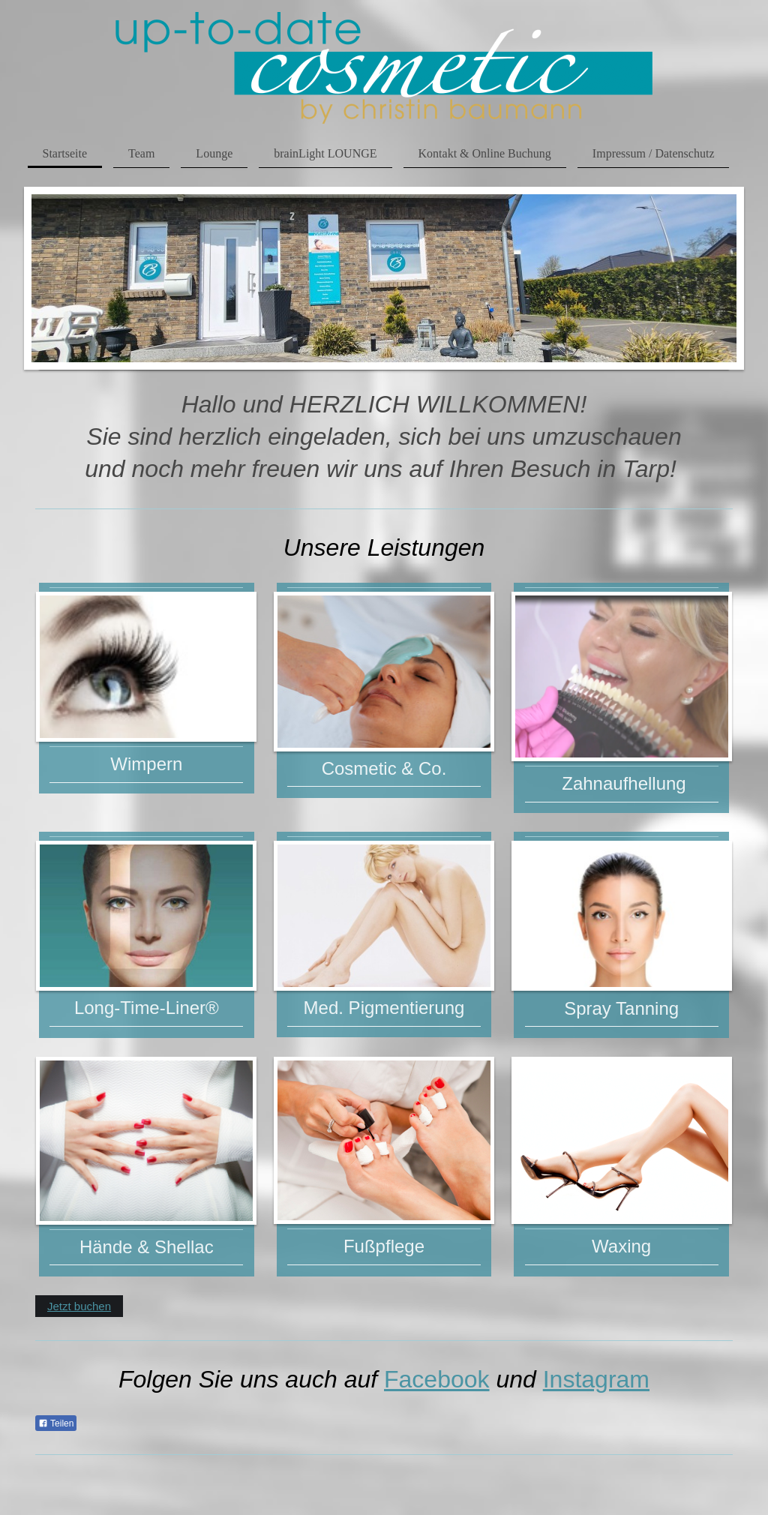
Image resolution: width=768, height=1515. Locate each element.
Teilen (56, 1423)
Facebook (437, 1379)
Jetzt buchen (79, 1306)
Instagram (596, 1379)
